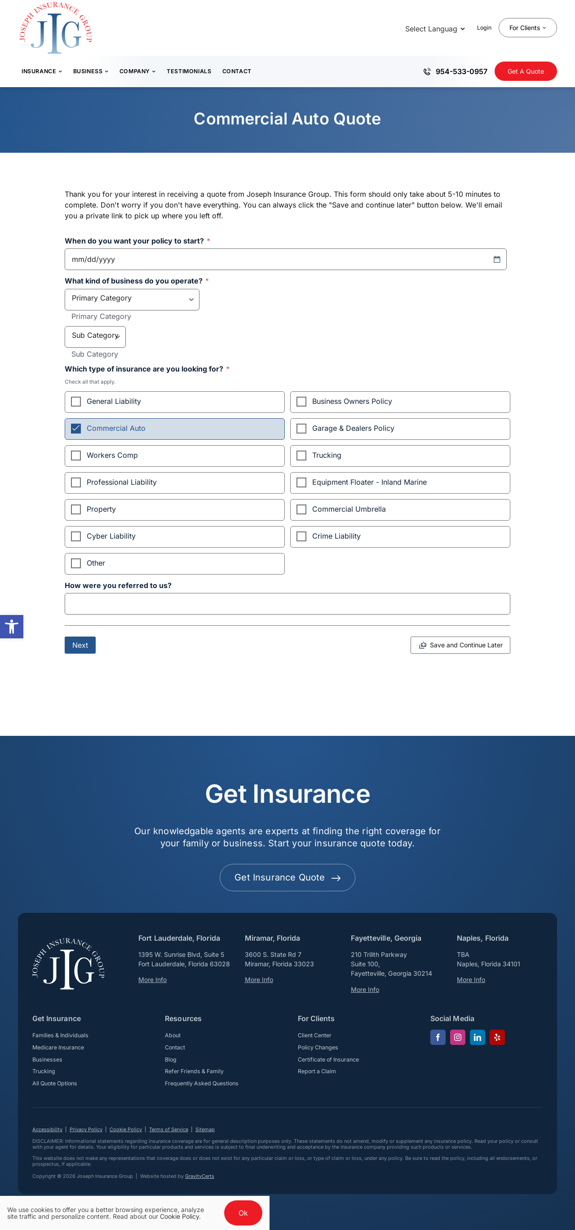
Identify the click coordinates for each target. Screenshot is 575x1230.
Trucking (326, 455)
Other (96, 562)
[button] (11, 626)
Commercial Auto (116, 428)
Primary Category (101, 317)
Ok (243, 1212)
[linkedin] (477, 1037)
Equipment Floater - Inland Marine (369, 482)
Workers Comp (112, 455)
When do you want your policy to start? (137, 241)
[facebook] (438, 1037)
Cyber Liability (111, 535)
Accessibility (47, 1129)
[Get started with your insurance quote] (287, 877)
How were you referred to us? (118, 586)
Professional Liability (122, 482)
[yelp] (497, 1037)
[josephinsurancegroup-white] (68, 941)
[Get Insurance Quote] (526, 71)
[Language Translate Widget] (434, 28)
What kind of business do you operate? (137, 281)
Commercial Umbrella (349, 508)
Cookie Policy (126, 1129)
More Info (152, 979)
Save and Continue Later (466, 645)
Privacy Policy (86, 1129)
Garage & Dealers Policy (353, 428)
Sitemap (205, 1129)
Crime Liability (336, 535)
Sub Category (94, 354)
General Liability (114, 401)
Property (101, 508)
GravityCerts (199, 1176)
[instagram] (457, 1037)
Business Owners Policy (352, 401)
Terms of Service (168, 1129)
